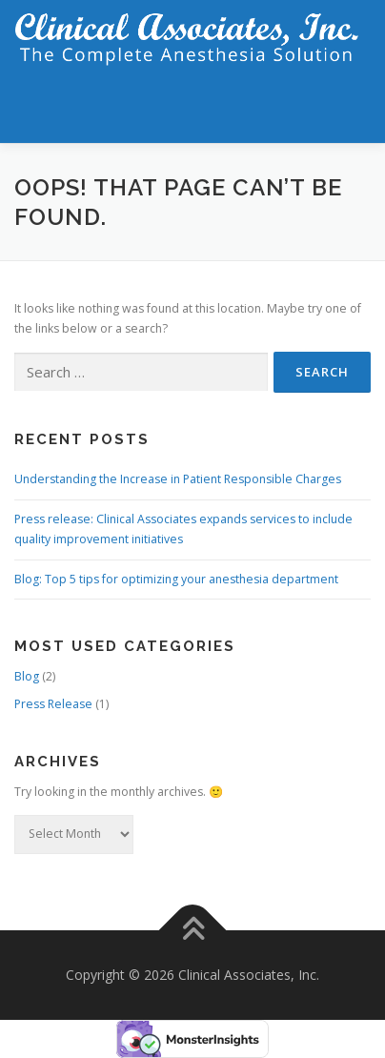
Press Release (53, 704)
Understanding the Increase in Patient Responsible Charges (177, 479)
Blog (26, 676)
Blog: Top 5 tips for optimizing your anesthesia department (176, 579)
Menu (353, 107)
